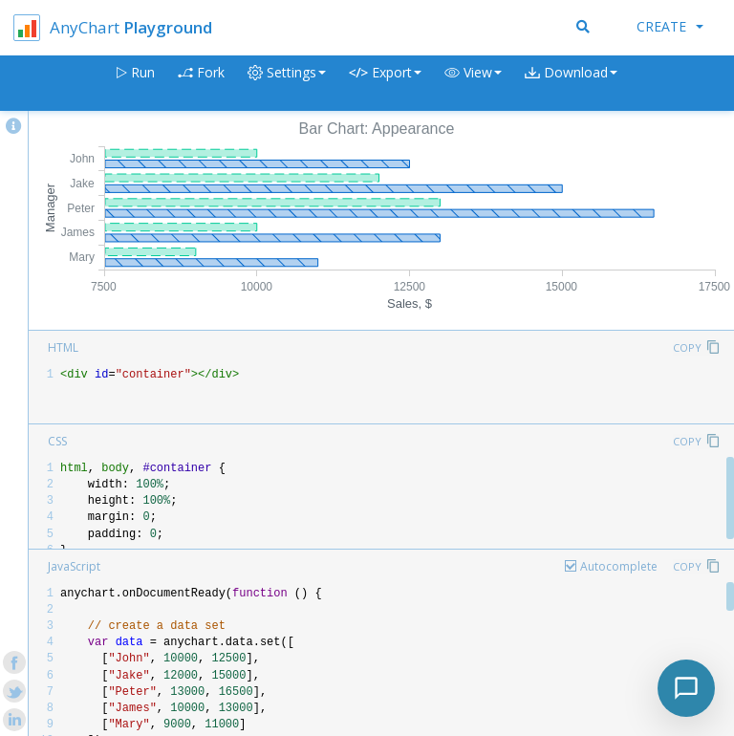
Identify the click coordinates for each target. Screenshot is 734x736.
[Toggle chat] (686, 688)
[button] (473, 83)
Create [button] (670, 26)
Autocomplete (619, 566)
